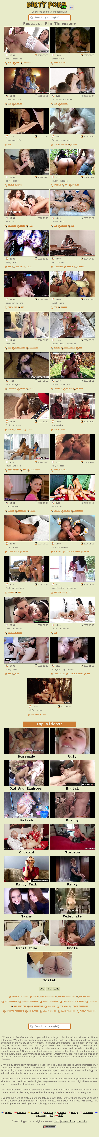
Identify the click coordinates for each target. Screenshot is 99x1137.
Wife (32, 390)
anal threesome (49, 1020)
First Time (20, 349)
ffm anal (64, 1015)
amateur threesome (66, 1006)
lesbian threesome (30, 1011)
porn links (82, 1130)
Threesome (34, 349)
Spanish (18, 268)
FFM (17, 64)
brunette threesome (15, 1020)
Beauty (11, 512)
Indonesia (88, 1121)
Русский (40, 1124)
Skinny (64, 145)
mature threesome (80, 1015)
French (70, 268)
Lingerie (12, 390)
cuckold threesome (20, 1006)
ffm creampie (20, 1015)
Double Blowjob (60, 64)
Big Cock (58, 552)
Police (64, 308)
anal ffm (51, 1015)
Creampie (58, 390)
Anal (10, 64)
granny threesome (50, 1011)
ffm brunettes (36, 1015)
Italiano (62, 1121)
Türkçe (74, 1121)
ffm (34, 1006)
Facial (57, 512)
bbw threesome (11, 1011)
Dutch (32, 512)
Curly (22, 227)
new (49, 998)
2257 (57, 1130)
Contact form (68, 1130)
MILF (63, 430)
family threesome (87, 1020)
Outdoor (79, 390)
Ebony (25, 552)
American (12, 227)
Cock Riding (13, 471)
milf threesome (47, 1006)
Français (48, 1121)
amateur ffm (84, 1006)
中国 (60, 1124)
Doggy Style (69, 349)
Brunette (22, 512)
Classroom (58, 268)
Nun (9, 145)
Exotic (87, 552)
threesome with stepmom (73, 1011)
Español (35, 1121)
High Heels (35, 471)
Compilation (59, 593)
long (56, 998)
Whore (22, 390)
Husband (75, 186)
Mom (72, 227)
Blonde (11, 593)
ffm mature (33, 1020)
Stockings (28, 64)
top (42, 998)
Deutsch (21, 1121)
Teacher (30, 430)
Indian (64, 227)
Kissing (18, 105)
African (57, 186)
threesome (93, 1011)
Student (74, 145)
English (8, 1121)
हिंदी (51, 1124)
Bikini (57, 349)
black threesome (68, 1020)
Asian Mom (12, 308)
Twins (29, 268)
